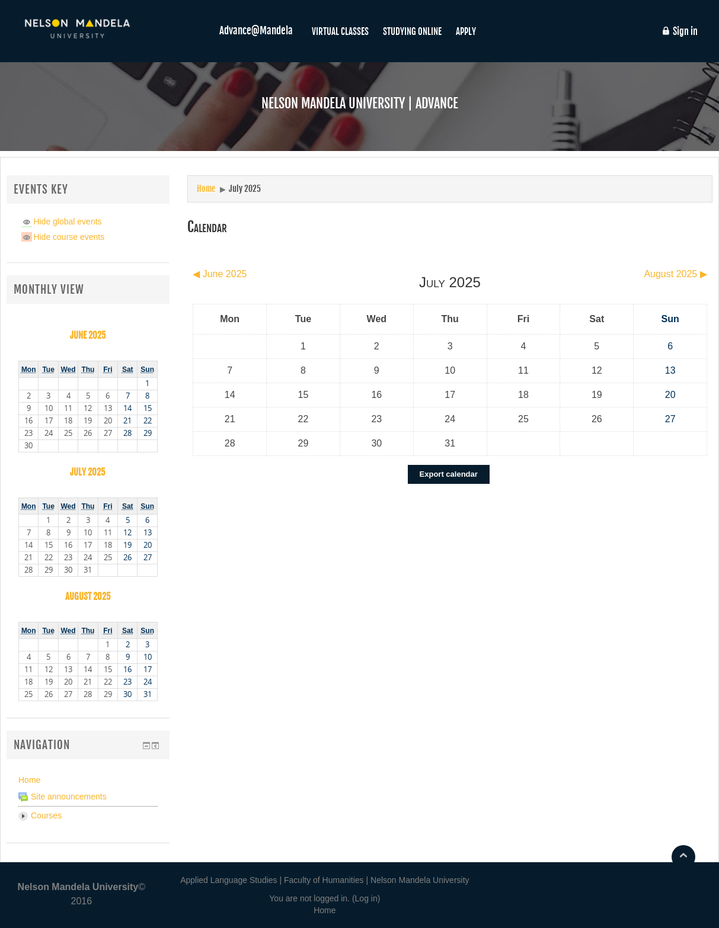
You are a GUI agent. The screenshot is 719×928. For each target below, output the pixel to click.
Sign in (679, 31)
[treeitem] (88, 780)
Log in (366, 898)
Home (29, 780)
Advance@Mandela (256, 30)
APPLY (466, 31)
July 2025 (245, 189)
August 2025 (88, 596)
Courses (46, 815)
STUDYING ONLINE (412, 31)
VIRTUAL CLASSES (340, 31)
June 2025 (88, 335)
